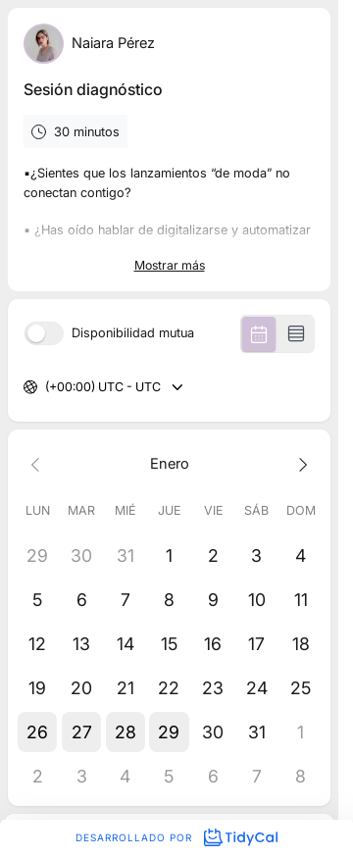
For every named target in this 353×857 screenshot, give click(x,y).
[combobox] (46, 387)
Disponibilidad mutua (133, 334)
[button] (38, 732)
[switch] (44, 333)
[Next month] (300, 463)
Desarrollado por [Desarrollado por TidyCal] (176, 837)
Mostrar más (169, 265)
